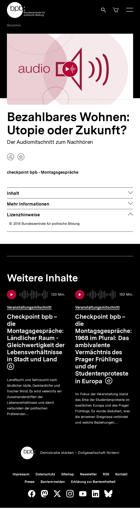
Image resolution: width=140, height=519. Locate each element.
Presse (29, 488)
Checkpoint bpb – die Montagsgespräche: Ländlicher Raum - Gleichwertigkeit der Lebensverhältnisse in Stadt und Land (36, 334)
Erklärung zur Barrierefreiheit (93, 488)
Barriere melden (53, 488)
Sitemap (67, 480)
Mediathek (14, 25)
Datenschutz (45, 480)
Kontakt (121, 480)
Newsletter (88, 480)
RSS (106, 480)
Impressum (21, 480)
